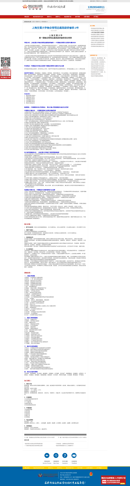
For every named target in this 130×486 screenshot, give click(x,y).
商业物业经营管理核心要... (98, 28)
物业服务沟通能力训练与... (98, 34)
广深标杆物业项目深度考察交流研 (34, 445)
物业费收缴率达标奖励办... (98, 68)
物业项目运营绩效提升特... (98, 44)
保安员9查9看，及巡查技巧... (98, 62)
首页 (33, 21)
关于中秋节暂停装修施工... (98, 70)
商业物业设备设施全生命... (98, 46)
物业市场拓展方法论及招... (98, 30)
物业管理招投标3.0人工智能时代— (65, 445)
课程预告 (44, 21)
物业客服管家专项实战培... (98, 36)
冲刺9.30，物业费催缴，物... (98, 58)
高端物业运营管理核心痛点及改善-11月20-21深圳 (41, 437)
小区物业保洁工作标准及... (98, 60)
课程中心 (49, 16)
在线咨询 (104, 1)
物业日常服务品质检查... (97, 76)
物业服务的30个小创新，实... (98, 72)
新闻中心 (58, 16)
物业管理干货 (67, 16)
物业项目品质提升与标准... (98, 38)
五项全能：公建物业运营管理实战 (65, 443)
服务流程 (92, 1)
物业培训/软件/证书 (38, 16)
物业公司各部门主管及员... (98, 64)
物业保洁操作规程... (96, 74)
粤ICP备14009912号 (65, 475)
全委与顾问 (87, 16)
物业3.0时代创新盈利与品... (98, 42)
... (98, 32)
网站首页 (26, 16)
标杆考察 (77, 16)
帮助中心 (98, 1)
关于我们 (96, 16)
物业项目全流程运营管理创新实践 (34, 443)
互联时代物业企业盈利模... (98, 40)
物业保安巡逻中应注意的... (98, 66)
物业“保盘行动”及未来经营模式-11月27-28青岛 (74, 437)
